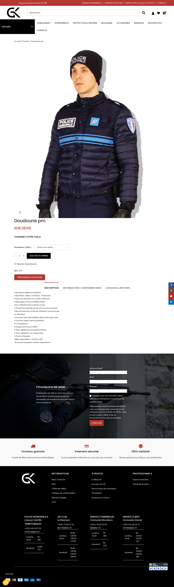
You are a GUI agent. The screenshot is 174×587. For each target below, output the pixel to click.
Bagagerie (106, 23)
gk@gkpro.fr (95, 527)
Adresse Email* (108, 370)
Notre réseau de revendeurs (104, 488)
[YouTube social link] (171, 296)
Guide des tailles (59, 488)
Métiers (6, 26)
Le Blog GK (96, 479)
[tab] (51, 286)
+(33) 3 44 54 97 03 (33, 528)
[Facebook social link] (171, 285)
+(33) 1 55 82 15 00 (98, 524)
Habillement (44, 23)
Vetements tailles (22, 247)
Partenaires (97, 493)
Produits (26, 41)
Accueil (17, 41)
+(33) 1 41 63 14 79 (131, 524)
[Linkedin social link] (171, 302)
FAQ (54, 484)
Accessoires (123, 23)
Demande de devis (141, 484)
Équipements (62, 23)
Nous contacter (58, 479)
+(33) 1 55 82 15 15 (65, 524)
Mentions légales (59, 497)
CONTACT (162, 3)
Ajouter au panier (39, 256)
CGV (54, 502)
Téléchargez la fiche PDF (29, 277)
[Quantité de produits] (20, 256)
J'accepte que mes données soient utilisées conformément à (107, 398)
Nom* (92, 377)
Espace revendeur (141, 479)
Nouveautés (154, 23)
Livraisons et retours (101, 497)
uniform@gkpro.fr (32, 531)
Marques (139, 23)
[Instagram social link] (171, 291)
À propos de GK (99, 484)
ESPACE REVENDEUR (91, 3)
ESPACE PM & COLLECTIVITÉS (140, 3)
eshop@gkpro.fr (130, 527)
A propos (42, 30)
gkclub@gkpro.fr (64, 527)
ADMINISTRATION (113, 3)
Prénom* (93, 386)
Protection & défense (85, 23)
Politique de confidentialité (63, 493)
